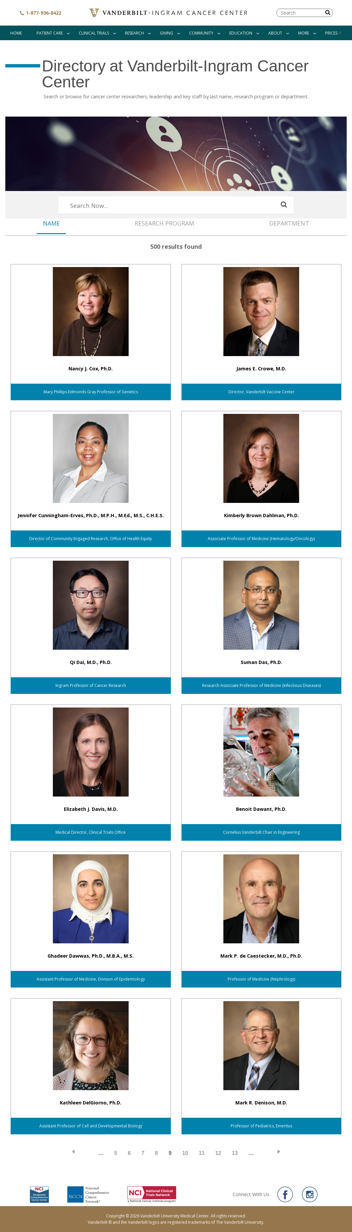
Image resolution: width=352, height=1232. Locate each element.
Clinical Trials (94, 33)
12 (218, 1153)
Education (240, 33)
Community (201, 33)
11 (202, 1153)
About (275, 33)
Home (16, 33)
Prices (333, 33)
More (303, 33)
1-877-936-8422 (40, 13)
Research (134, 33)
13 (235, 1153)
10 (185, 1153)
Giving (166, 33)
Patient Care (50, 33)
